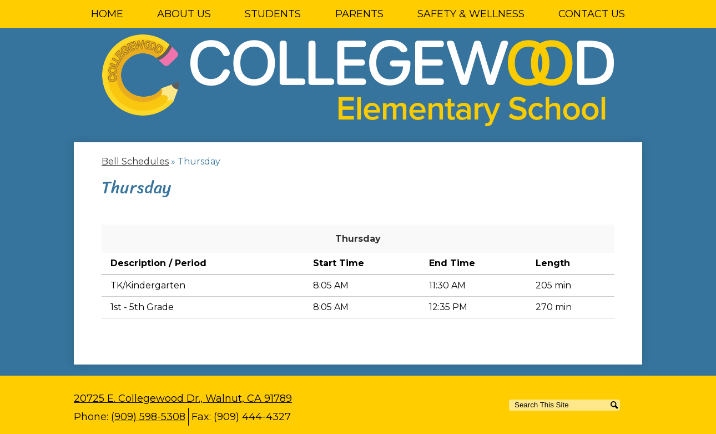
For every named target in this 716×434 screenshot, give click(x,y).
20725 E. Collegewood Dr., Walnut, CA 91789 (183, 398)
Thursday (358, 238)
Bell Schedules (135, 161)
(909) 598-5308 (148, 417)
